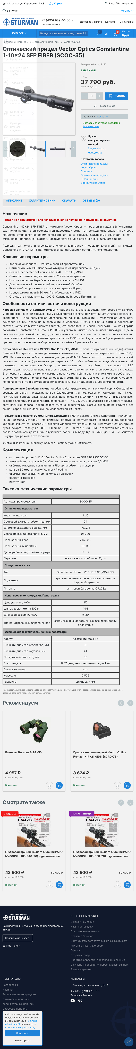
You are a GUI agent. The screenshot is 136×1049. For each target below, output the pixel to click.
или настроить (23, 1040)
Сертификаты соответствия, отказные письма (99, 940)
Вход (112, 3)
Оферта (75, 950)
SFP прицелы (89, 179)
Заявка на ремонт (81, 969)
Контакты (110, 21)
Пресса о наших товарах (86, 931)
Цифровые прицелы (15, 1008)
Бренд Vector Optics (93, 182)
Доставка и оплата (91, 21)
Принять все (22, 1033)
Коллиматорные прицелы (19, 1003)
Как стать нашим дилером (87, 945)
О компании (126, 21)
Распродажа (10, 984)
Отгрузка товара (81, 955)
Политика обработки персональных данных (98, 959)
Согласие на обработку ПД (20, 1027)
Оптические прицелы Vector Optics (94, 165)
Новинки (8, 989)
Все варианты (91, 126)
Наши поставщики (82, 926)
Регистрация (125, 3)
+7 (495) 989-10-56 (55, 20)
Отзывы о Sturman (82, 936)
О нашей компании (82, 921)
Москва (102, 116)
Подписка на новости (17, 938)
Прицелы (86, 171)
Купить (116, 96)
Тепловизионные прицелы (19, 994)
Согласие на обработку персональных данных (99, 964)
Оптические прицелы (94, 175)
